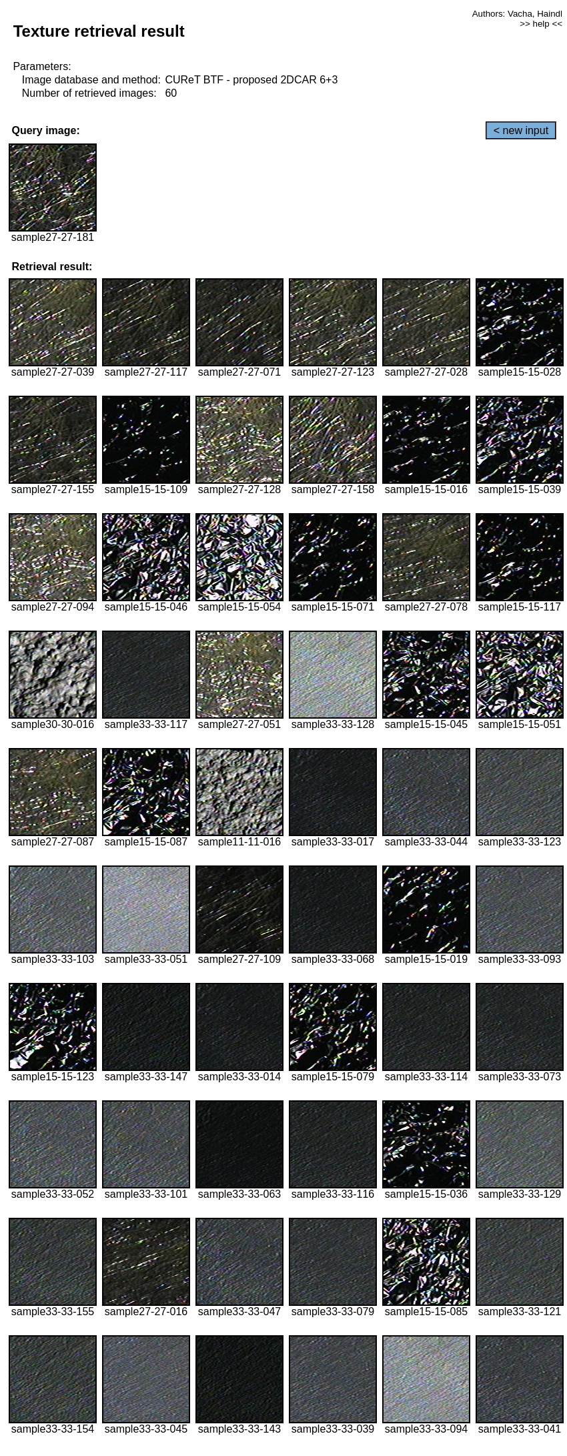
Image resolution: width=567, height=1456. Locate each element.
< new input (521, 130)
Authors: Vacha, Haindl (517, 14)
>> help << (541, 24)
